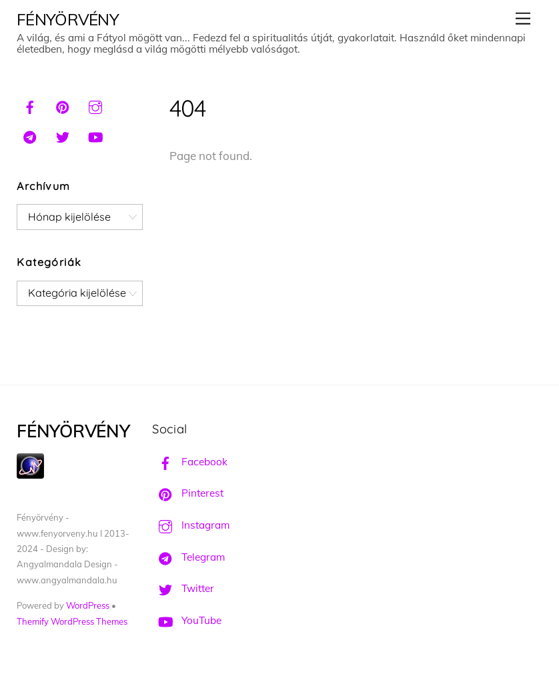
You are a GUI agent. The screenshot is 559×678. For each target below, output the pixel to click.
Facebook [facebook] (189, 461)
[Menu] (523, 18)
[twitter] (62, 135)
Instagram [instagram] (190, 525)
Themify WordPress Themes (72, 621)
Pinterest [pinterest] (187, 493)
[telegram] (30, 135)
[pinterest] (62, 105)
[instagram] (95, 105)
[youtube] (95, 135)
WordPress (87, 605)
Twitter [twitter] (183, 588)
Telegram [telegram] (188, 557)
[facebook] (30, 105)
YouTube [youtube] (186, 620)
